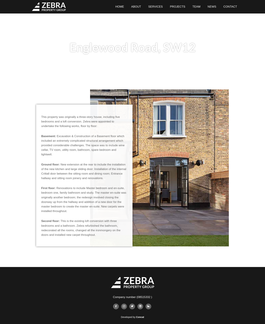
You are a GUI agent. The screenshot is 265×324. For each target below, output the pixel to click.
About (136, 6)
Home (119, 6)
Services (155, 6)
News (212, 6)
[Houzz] (148, 306)
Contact (230, 6)
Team (196, 6)
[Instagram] (124, 306)
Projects (177, 6)
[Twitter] (132, 306)
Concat (140, 317)
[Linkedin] (140, 306)
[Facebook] (116, 306)
